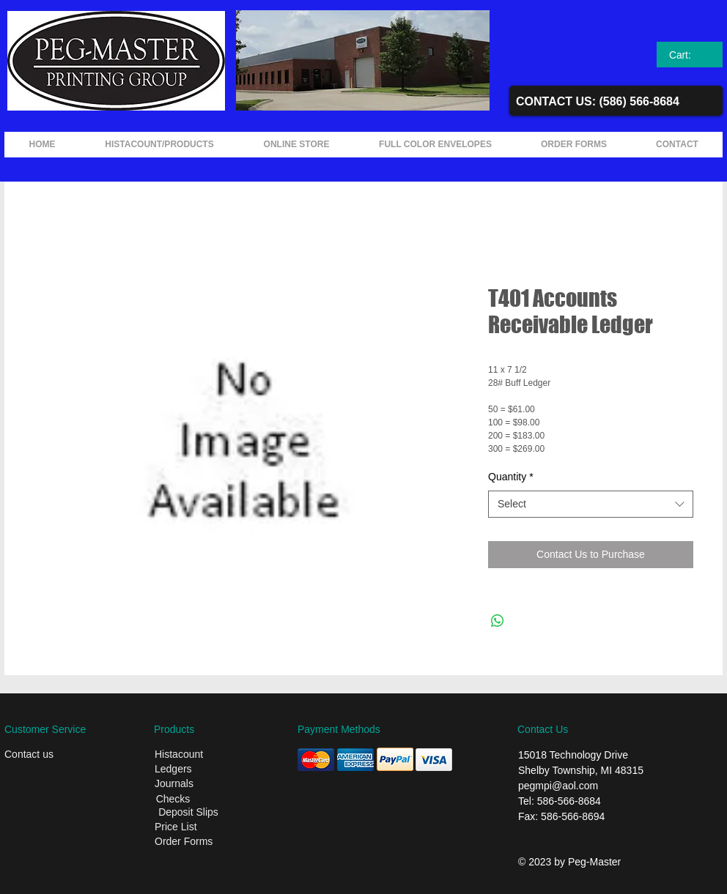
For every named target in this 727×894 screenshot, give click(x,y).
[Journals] (202, 784)
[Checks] (173, 799)
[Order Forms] (204, 842)
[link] (690, 55)
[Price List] (200, 827)
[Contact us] (52, 755)
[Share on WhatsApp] (497, 621)
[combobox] (590, 504)
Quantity (511, 477)
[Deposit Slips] (188, 812)
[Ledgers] (202, 769)
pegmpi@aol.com (558, 785)
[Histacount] (202, 755)
